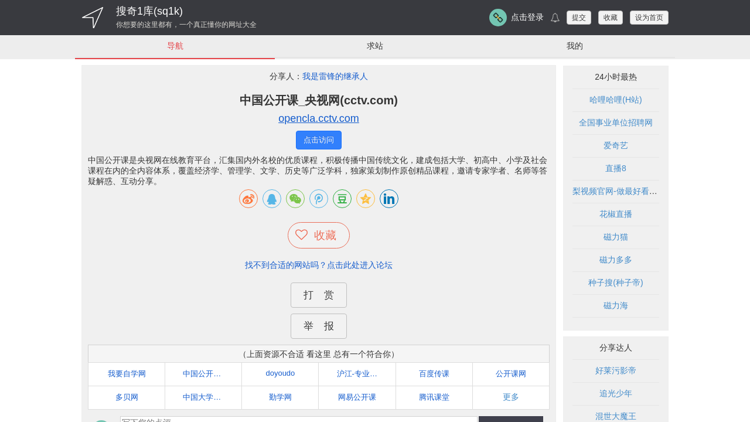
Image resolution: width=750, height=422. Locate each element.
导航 (175, 45)
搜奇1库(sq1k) (149, 11)
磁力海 (616, 306)
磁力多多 (615, 260)
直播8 (615, 168)
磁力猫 (616, 237)
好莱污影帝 (615, 371)
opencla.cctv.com (318, 119)
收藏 (611, 17)
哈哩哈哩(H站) (615, 100)
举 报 (319, 326)
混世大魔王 (615, 416)
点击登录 (527, 17)
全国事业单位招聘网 (616, 123)
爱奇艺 (616, 146)
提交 (579, 17)
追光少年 (615, 394)
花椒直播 (615, 214)
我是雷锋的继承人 (335, 76)
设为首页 (649, 17)
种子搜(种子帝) (615, 283)
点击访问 (319, 140)
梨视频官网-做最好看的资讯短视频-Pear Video (656, 191)
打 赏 (319, 295)
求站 (375, 45)
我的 (575, 45)
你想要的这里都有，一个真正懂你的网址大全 (186, 24)
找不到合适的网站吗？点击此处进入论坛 (319, 265)
